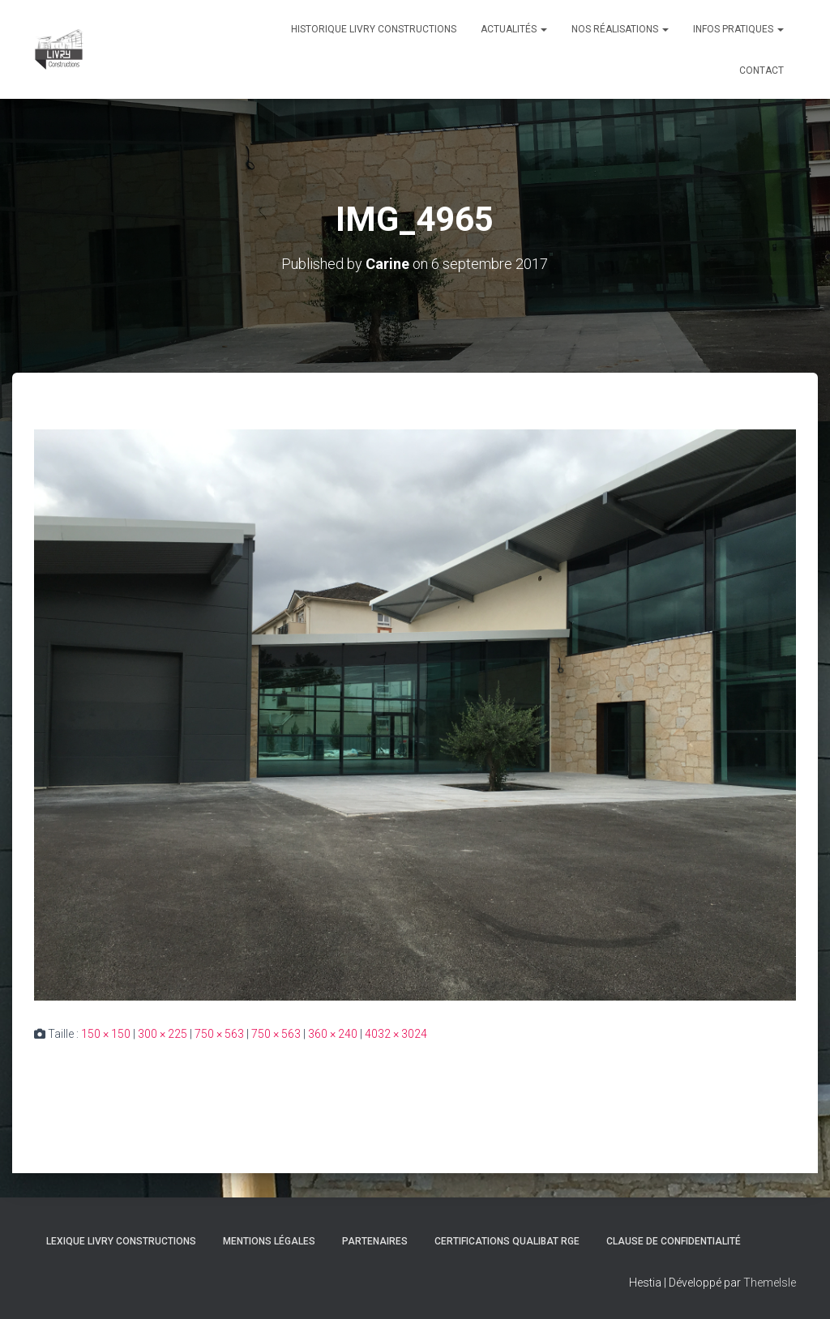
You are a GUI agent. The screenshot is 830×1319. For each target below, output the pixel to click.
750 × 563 (219, 1033)
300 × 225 (162, 1033)
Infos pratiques (738, 29)
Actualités (514, 29)
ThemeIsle (769, 1282)
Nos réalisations (620, 29)
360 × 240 (332, 1033)
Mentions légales (269, 1241)
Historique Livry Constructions (373, 29)
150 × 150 (105, 1033)
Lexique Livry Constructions (121, 1241)
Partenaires (375, 1241)
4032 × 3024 (396, 1033)
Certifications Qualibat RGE (507, 1241)
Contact (761, 70)
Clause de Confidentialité (673, 1241)
